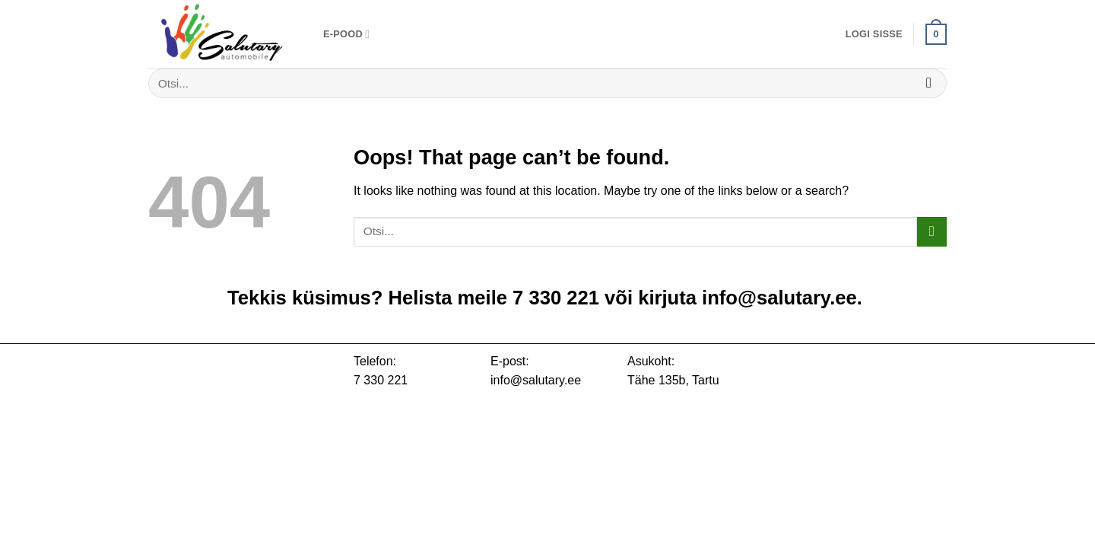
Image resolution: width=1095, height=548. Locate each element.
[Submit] (929, 83)
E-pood (346, 34)
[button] (874, 34)
